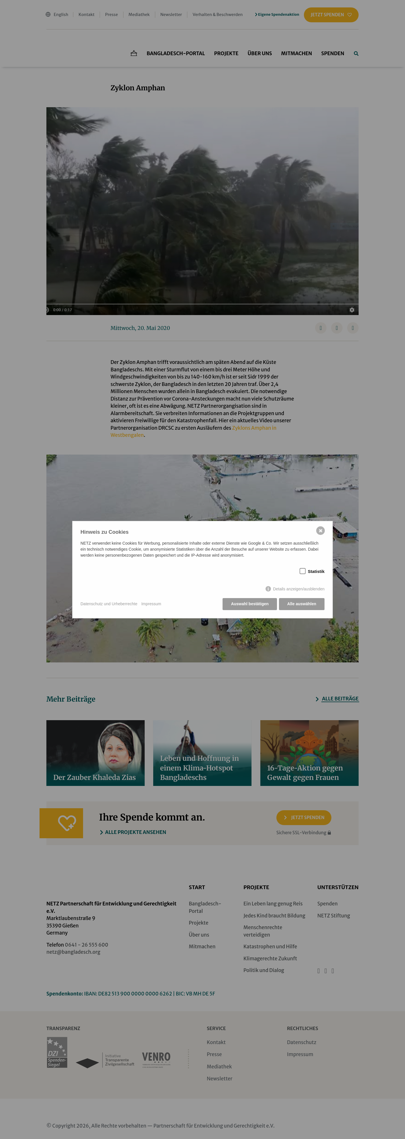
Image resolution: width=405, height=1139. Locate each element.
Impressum (151, 604)
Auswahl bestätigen (249, 604)
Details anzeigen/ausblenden (299, 589)
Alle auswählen (301, 604)
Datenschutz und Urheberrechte (108, 604)
